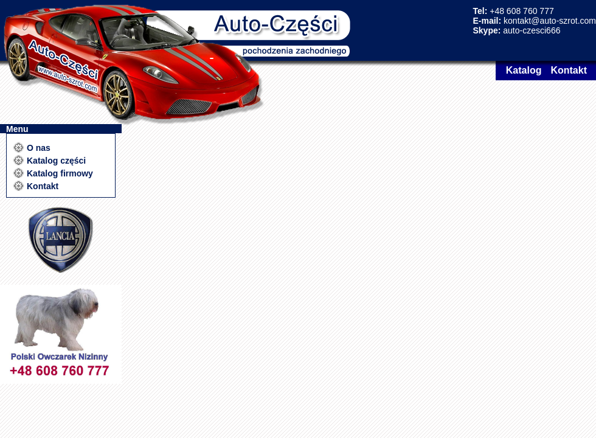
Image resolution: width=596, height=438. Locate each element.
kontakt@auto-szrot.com (550, 21)
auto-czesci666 (531, 30)
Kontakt (568, 70)
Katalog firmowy (60, 173)
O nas (38, 148)
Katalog (524, 70)
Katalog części (56, 160)
